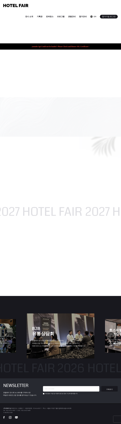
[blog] (16, 416)
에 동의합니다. (60, 393)
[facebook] (4, 416)
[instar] (10, 416)
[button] (10, 336)
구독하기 (109, 389)
